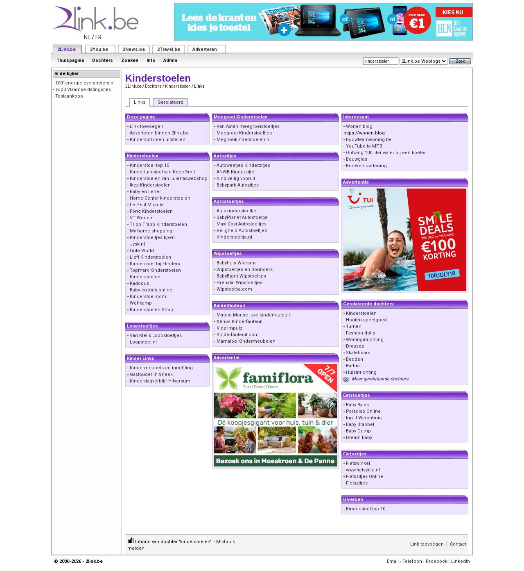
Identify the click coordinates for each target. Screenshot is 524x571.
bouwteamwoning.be (369, 139)
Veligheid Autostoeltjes (242, 230)
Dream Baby (359, 437)
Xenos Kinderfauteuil (239, 321)
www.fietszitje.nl (363, 470)
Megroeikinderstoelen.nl (244, 139)
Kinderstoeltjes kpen (152, 237)
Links (139, 102)
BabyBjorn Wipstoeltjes (241, 276)
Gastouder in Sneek (151, 374)
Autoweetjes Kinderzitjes (243, 165)
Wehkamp (141, 303)
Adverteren (204, 49)
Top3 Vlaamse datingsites (83, 89)
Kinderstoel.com (148, 296)
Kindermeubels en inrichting (161, 368)
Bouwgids (356, 159)
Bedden (354, 359)
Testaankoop (69, 96)
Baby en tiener (145, 191)
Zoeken (129, 60)
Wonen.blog (359, 126)
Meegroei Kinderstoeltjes (244, 133)
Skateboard (358, 352)
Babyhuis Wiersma (237, 263)
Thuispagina (70, 60)
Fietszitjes (357, 483)
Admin (170, 60)
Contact (458, 544)
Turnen (353, 326)
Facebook (436, 561)
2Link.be (66, 49)
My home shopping (151, 231)
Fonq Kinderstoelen (151, 211)
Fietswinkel (358, 463)
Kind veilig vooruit (236, 178)
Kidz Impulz (229, 328)
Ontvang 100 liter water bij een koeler (386, 152)
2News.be (134, 49)
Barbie (353, 366)
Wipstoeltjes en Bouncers (245, 269)
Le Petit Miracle (147, 204)
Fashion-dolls (360, 333)
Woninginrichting (365, 339)
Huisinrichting (361, 372)
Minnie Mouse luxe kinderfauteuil (253, 315)
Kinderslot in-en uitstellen (157, 139)
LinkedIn (460, 561)
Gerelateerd (170, 102)
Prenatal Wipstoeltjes (239, 282)
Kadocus (139, 283)
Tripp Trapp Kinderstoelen (158, 224)
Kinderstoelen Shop (151, 309)
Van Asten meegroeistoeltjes (248, 126)
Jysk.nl (137, 244)
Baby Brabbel (360, 424)
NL (87, 37)
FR (98, 37)
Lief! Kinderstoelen (150, 257)
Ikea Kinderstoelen (150, 185)
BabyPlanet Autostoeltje (242, 217)
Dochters (102, 60)
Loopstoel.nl (143, 342)
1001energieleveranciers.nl (85, 83)
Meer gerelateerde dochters (380, 379)
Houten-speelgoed (366, 320)
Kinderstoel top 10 (149, 165)
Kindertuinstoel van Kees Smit (162, 172)
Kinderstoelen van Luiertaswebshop (169, 178)
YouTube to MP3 (364, 146)
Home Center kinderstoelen (160, 198)
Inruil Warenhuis (364, 418)
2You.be (99, 49)
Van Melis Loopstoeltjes (156, 335)
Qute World (142, 250)
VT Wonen (141, 218)
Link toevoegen (146, 126)
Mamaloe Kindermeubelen (246, 341)
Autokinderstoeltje (236, 211)
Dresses (355, 346)
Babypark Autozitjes (238, 185)
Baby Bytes (357, 404)
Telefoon (412, 561)
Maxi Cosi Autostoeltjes (242, 224)
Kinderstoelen (178, 86)
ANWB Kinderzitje (235, 172)
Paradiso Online (363, 411)
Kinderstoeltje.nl (234, 237)
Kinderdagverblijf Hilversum (160, 381)
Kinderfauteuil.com (238, 334)
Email (393, 561)
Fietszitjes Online (364, 476)
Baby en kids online (151, 290)
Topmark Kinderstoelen (155, 270)
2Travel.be (168, 49)
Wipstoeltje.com (234, 289)
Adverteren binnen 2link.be (159, 133)
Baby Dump (358, 431)
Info (151, 60)
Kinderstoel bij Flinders (155, 263)
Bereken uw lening (366, 165)
